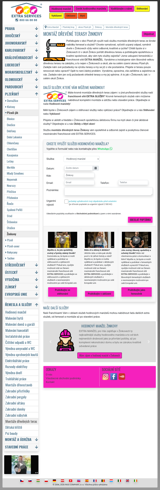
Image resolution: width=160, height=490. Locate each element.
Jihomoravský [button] (16, 42)
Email (50, 182)
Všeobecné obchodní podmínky (63, 378)
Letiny (10, 161)
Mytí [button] (82, 15)
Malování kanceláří (17, 330)
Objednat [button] (149, 34)
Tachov (9, 258)
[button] (50, 341)
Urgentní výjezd (51, 202)
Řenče (10, 203)
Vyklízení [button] (56, 15)
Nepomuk (12, 179)
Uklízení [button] (70, 15)
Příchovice (12, 197)
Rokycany (11, 252)
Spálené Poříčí (14, 209)
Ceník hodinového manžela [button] (91, 8)
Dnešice (11, 125)
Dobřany (11, 131)
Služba (50, 158)
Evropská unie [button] (16, 294)
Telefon (104, 182)
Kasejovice (12, 155)
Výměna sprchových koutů (21, 354)
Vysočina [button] (12, 279)
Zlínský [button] (10, 286)
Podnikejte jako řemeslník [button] (136, 292)
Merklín (11, 167)
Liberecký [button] (12, 64)
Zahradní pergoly (15, 396)
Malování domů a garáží (20, 324)
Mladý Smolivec (15, 173)
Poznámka (52, 190)
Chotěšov (12, 149)
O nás (49, 374)
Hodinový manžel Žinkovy (99, 325)
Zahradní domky (15, 409)
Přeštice (11, 191)
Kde (49, 175)
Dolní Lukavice (14, 137)
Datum (50, 168)
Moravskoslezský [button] (18, 72)
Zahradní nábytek (16, 415)
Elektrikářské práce (17, 360)
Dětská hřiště (13, 427)
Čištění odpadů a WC (18, 342)
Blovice (11, 118)
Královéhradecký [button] (19, 57)
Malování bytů (14, 318)
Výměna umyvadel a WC (20, 348)
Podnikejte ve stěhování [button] (62, 292)
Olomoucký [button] (13, 79)
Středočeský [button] (15, 264)
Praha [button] (10, 28)
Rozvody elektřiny (16, 366)
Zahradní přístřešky (17, 390)
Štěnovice (12, 222)
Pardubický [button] (14, 86)
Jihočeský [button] (12, 35)
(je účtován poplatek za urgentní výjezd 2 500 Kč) (90, 204)
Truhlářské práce (15, 378)
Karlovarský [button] (15, 50)
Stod (9, 216)
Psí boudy (11, 433)
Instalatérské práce (17, 336)
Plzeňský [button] (12, 93)
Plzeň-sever (12, 246)
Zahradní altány (15, 402)
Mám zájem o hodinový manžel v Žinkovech (99, 355)
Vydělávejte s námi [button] (121, 8)
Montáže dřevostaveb (18, 384)
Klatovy (10, 106)
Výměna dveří (13, 372)
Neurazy (11, 185)
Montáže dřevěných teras (21, 421)
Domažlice (11, 100)
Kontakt (50, 382)
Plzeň (9, 240)
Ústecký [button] (11, 272)
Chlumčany (13, 143)
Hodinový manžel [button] (61, 8)
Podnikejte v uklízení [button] (99, 293)
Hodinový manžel (15, 311)
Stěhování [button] (142, 8)
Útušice (11, 228)
